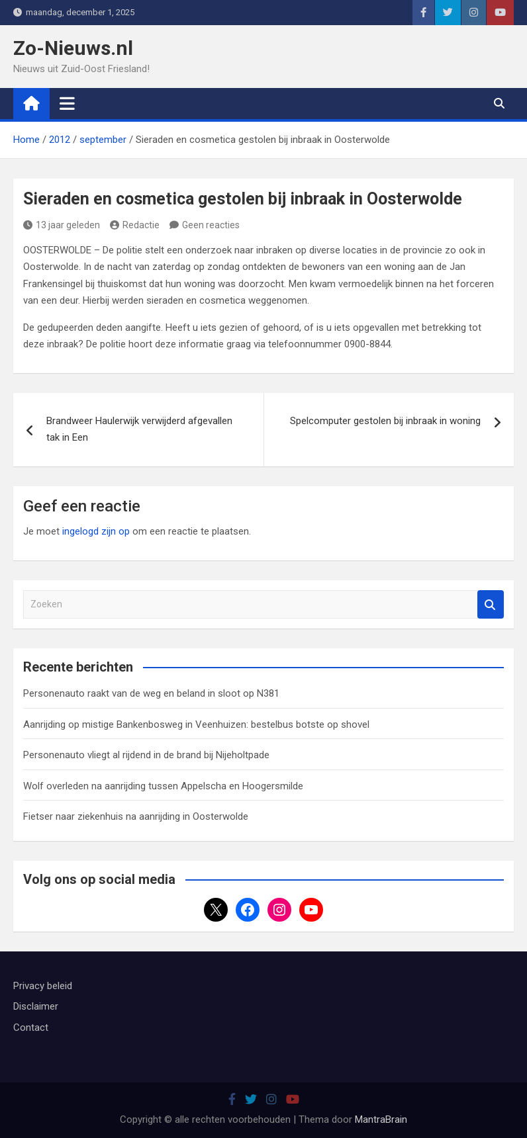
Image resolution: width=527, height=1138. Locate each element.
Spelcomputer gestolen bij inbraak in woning (385, 421)
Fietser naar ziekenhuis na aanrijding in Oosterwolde (135, 816)
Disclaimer (35, 1006)
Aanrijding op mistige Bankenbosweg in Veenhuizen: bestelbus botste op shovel (196, 724)
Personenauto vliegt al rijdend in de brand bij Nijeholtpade (146, 755)
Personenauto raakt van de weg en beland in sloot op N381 (151, 693)
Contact (30, 1027)
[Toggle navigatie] (67, 103)
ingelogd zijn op (96, 531)
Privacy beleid (42, 986)
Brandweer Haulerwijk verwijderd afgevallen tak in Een (139, 429)
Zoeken (490, 604)
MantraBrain (381, 1119)
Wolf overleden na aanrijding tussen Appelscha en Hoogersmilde (163, 786)
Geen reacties (211, 225)
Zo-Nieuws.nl (73, 48)
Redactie (135, 225)
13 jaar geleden (61, 225)
